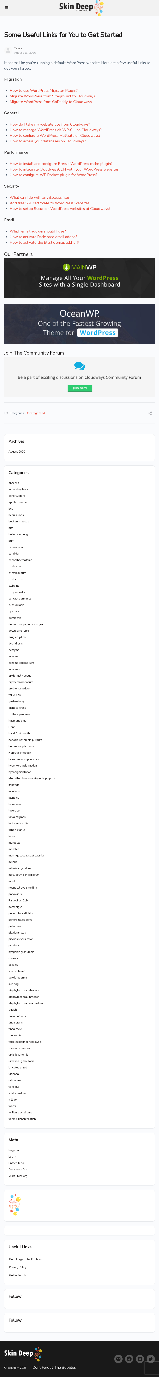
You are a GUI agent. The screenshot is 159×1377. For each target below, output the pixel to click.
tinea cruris (15, 1023)
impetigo (13, 785)
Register (13, 1150)
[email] (118, 1359)
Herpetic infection (19, 753)
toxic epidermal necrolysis (25, 1042)
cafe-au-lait (16, 547)
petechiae (14, 926)
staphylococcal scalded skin (26, 1003)
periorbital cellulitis (20, 913)
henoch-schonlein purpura (25, 740)
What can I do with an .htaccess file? (39, 197)
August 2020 (16, 452)
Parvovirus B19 (18, 900)
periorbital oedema (20, 920)
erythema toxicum (19, 688)
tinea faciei (15, 1029)
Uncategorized (35, 413)
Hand (11, 727)
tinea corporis (17, 1016)
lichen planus (16, 830)
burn (11, 541)
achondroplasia (18, 489)
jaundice (13, 798)
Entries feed (16, 1163)
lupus (12, 836)
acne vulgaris (16, 496)
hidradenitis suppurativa (23, 759)
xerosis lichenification (22, 1119)
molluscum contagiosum (23, 875)
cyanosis (13, 611)
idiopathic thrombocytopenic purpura (31, 778)
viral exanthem (17, 1093)
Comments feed (18, 1169)
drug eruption (17, 637)
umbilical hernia (18, 1055)
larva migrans (17, 817)
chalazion (14, 566)
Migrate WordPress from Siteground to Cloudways (52, 96)
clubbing (13, 586)
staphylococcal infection (24, 997)
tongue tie (15, 1035)
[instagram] (140, 1359)
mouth (12, 881)
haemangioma (17, 721)
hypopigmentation (19, 772)
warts (12, 1106)
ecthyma (13, 650)
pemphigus (15, 907)
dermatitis (14, 618)
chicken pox (16, 579)
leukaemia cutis (18, 823)
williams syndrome (20, 1112)
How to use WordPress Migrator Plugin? (44, 90)
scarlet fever (16, 971)
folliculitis (14, 695)
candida (13, 554)
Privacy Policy (17, 1267)
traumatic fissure (19, 1048)
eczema (13, 656)
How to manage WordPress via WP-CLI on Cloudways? (55, 129)
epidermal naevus (19, 676)
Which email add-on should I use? (38, 231)
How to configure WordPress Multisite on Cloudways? (55, 135)
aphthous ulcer (18, 502)
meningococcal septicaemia (26, 855)
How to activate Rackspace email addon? (43, 236)
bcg (10, 509)
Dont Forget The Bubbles (25, 1259)
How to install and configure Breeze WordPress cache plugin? (61, 163)
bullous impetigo (19, 534)
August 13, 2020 (25, 53)
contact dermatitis (19, 599)
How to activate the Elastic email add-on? (44, 242)
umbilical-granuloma (21, 1061)
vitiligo (12, 1100)
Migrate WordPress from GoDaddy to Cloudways (51, 101)
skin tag (13, 984)
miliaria (12, 862)
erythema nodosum (20, 682)
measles (13, 849)
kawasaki (14, 804)
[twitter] (151, 1359)
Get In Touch (17, 1275)
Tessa (18, 48)
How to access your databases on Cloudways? (48, 141)
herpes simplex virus (21, 746)
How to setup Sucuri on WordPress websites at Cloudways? (60, 208)
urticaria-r (14, 1080)
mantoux (14, 843)
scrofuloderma (17, 978)
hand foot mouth (19, 733)
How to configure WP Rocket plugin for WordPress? (53, 174)
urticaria (13, 1074)
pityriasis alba (17, 933)
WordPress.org (17, 1176)
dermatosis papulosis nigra (25, 624)
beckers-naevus (18, 521)
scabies (13, 965)
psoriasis (14, 945)
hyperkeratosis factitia (22, 766)
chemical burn (17, 573)
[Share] (149, 413)
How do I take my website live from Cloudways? (50, 124)
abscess (13, 483)
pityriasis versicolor (20, 939)
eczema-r (14, 669)
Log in (12, 1157)
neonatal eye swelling (22, 888)
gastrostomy (16, 701)
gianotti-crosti (17, 708)
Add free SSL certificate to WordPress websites (49, 203)
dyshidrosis (15, 644)
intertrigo (14, 791)
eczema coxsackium (21, 663)
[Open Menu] (6, 7)
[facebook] (129, 1359)
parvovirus (15, 894)
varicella (13, 1087)
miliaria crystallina (19, 868)
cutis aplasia (16, 605)
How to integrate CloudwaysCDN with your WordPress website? (64, 169)
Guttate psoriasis (19, 714)
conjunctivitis (16, 592)
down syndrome (18, 631)
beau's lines (16, 515)
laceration (14, 811)
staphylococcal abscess (23, 990)
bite (10, 528)
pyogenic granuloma (21, 952)
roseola (13, 958)
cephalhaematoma (20, 560)
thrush (12, 1010)
